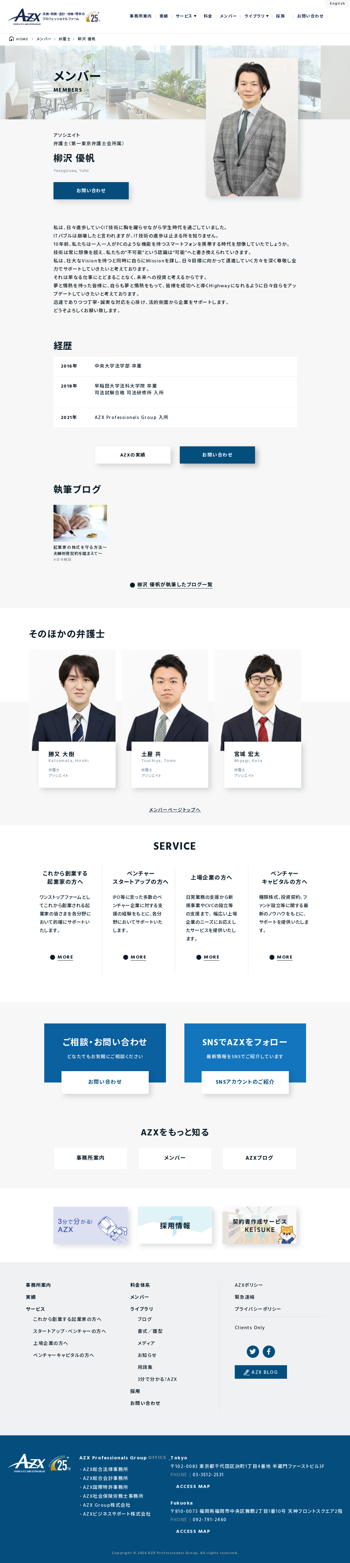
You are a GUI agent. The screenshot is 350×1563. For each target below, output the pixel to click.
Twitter (253, 1352)
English (337, 4)
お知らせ (147, 1355)
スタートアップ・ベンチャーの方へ (69, 1331)
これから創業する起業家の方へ (67, 1319)
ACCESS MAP (193, 1487)
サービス (184, 16)
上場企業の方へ (51, 1343)
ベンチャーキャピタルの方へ (64, 1355)
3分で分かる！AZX (157, 1379)
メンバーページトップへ (175, 810)
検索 (335, 16)
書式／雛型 (150, 1331)
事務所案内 (141, 16)
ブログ (145, 1319)
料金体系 (140, 1285)
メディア (146, 1343)
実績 (163, 16)
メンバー (228, 16)
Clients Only (250, 1328)
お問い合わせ (310, 16)
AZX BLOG (264, 1373)
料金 (208, 16)
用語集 (145, 1367)
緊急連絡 (245, 1297)
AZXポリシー (249, 1285)
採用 (280, 16)
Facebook (269, 1352)
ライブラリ (255, 16)
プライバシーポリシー (258, 1309)
